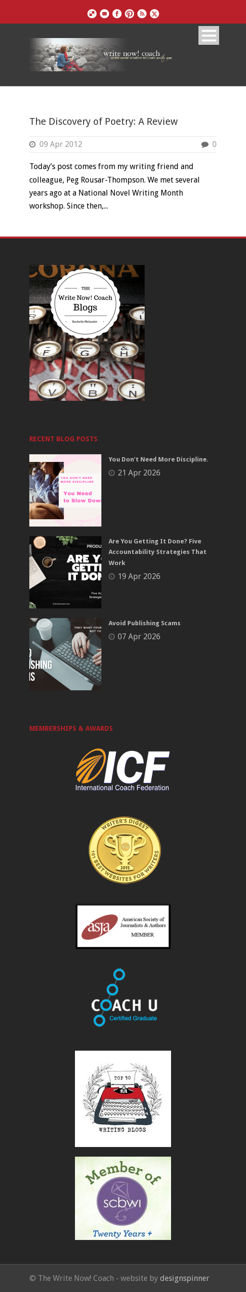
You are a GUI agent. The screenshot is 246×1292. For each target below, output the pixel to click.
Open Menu (208, 35)
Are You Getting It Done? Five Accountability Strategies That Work (158, 552)
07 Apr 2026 (139, 636)
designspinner (184, 1278)
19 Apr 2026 (139, 576)
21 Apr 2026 (139, 472)
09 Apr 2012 (60, 144)
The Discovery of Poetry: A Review (103, 121)
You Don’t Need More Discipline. (159, 459)
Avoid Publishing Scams (145, 623)
